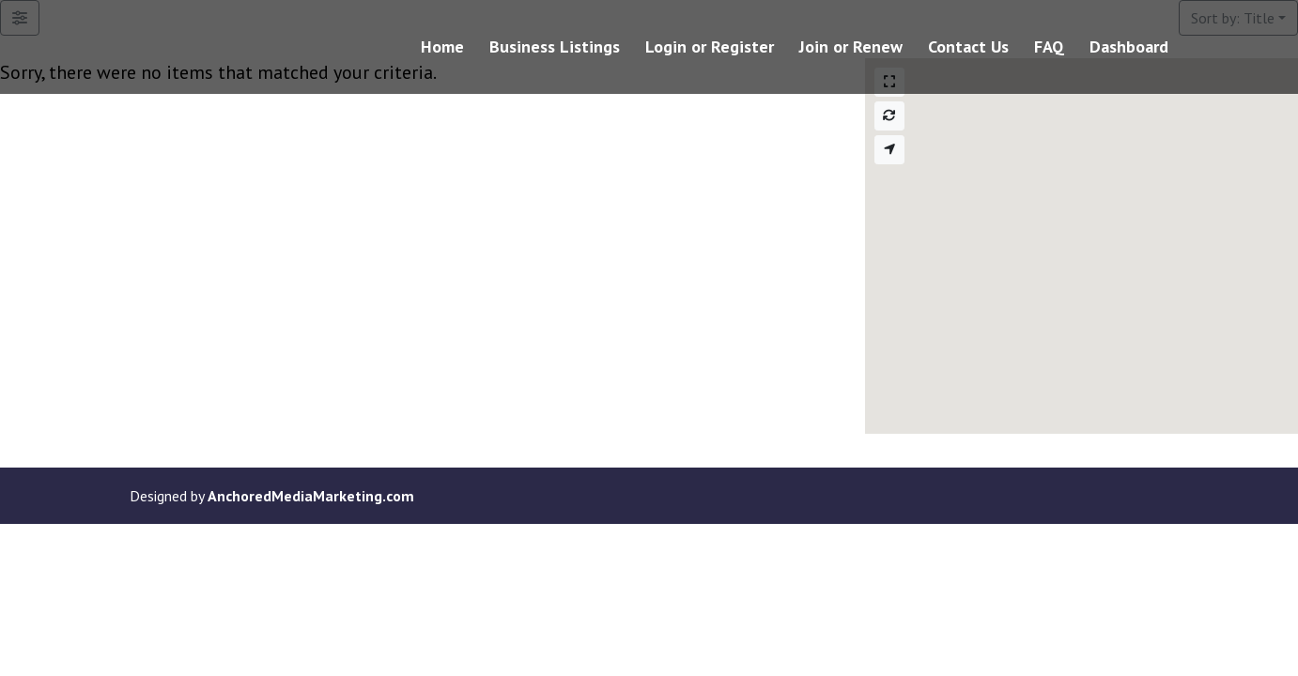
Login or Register (709, 48)
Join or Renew (851, 48)
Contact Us (968, 48)
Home (442, 48)
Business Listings (554, 48)
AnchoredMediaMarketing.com (311, 495)
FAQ (1049, 48)
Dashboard (1128, 48)
